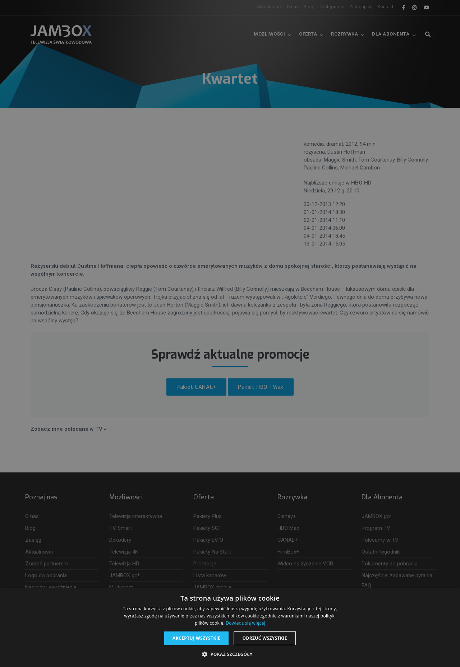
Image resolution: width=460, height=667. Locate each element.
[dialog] (230, 333)
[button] (229, 654)
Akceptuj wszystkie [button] (196, 638)
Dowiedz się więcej (245, 623)
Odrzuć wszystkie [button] (264, 638)
